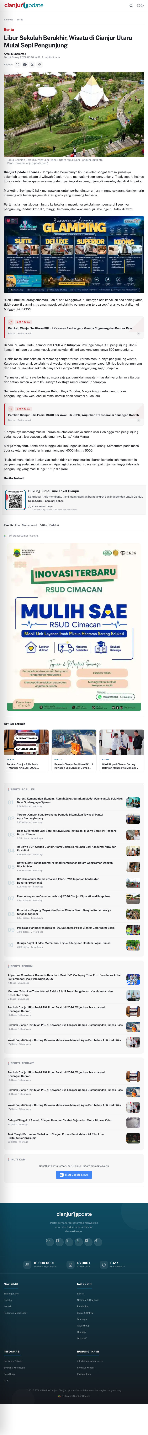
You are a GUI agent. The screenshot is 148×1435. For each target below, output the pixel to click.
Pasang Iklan (84, 1403)
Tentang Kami (12, 1320)
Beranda (8, 21)
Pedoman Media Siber (16, 1340)
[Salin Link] (39, 67)
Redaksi (8, 1327)
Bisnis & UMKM (86, 1340)
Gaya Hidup (84, 1354)
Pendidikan (83, 1333)
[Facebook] (25, 67)
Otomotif (82, 1367)
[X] (32, 67)
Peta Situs (10, 1403)
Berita (20, 21)
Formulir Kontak (86, 1397)
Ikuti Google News (74, 1201)
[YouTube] (88, 1269)
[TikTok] (98, 1269)
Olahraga (82, 1347)
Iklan (7, 1410)
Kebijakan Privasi (14, 1390)
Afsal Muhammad (15, 56)
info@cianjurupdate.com (91, 1390)
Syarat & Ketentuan (15, 1397)
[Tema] (140, 6)
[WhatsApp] (17, 67)
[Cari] (131, 6)
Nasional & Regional (88, 1327)
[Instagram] (79, 1269)
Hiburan (81, 1360)
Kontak (8, 1333)
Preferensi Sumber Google (74, 1426)
